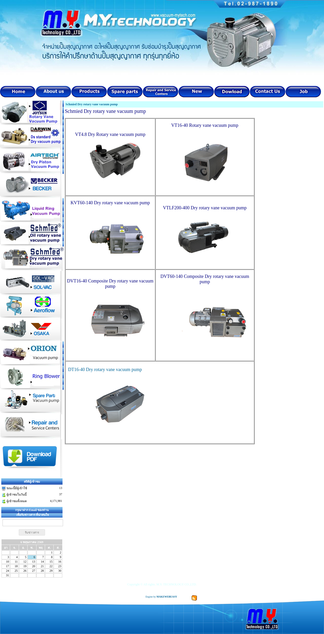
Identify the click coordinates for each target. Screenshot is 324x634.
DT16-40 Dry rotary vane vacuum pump (104, 369)
